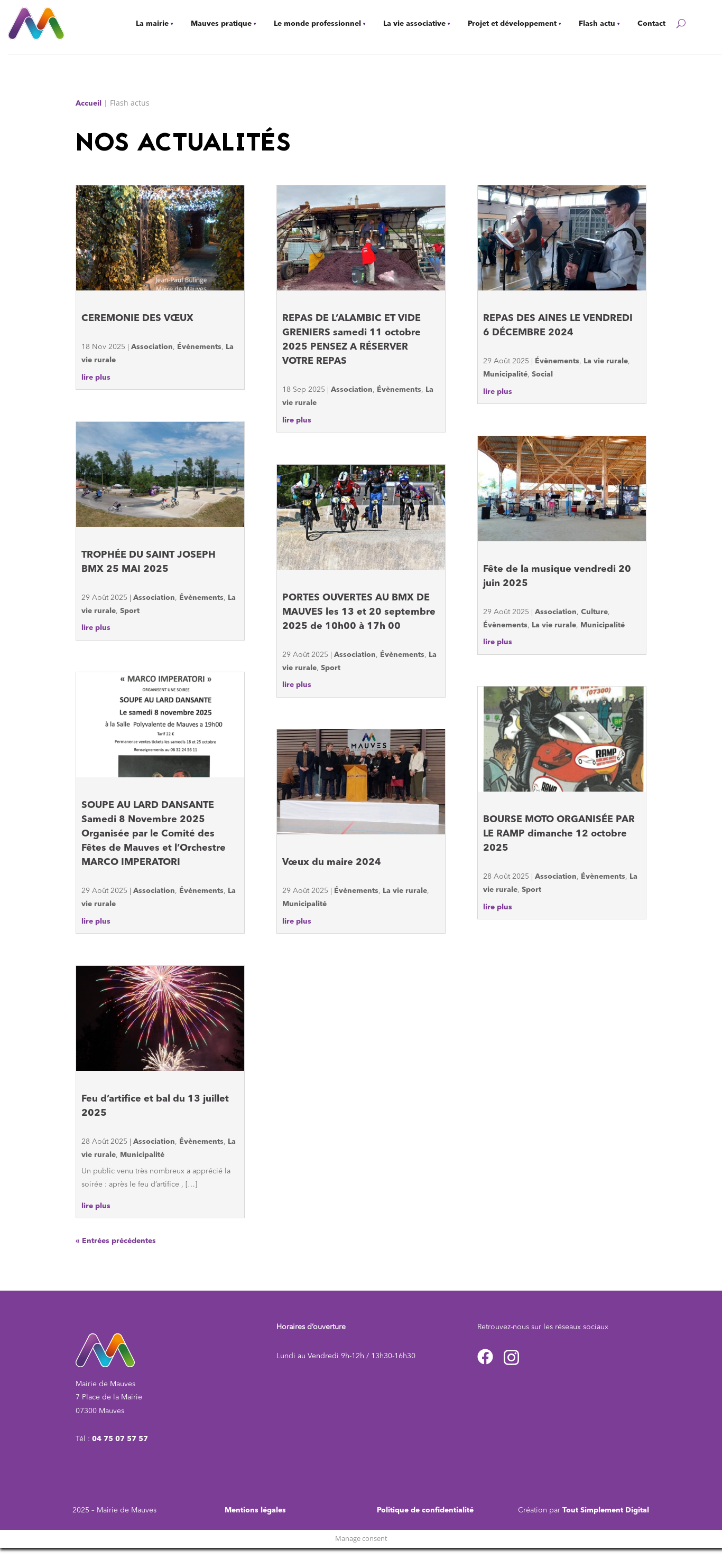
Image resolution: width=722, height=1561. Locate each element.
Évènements (199, 347)
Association (152, 347)
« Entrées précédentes (116, 1241)
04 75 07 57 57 (120, 1439)
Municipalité (142, 1155)
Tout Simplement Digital (605, 1510)
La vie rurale (405, 891)
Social (542, 374)
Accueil (88, 103)
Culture (594, 612)
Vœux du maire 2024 (331, 862)
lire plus (95, 377)
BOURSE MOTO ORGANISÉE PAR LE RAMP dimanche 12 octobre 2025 (559, 834)
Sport (130, 611)
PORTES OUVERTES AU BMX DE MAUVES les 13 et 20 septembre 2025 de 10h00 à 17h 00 (359, 612)
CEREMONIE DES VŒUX (137, 318)
